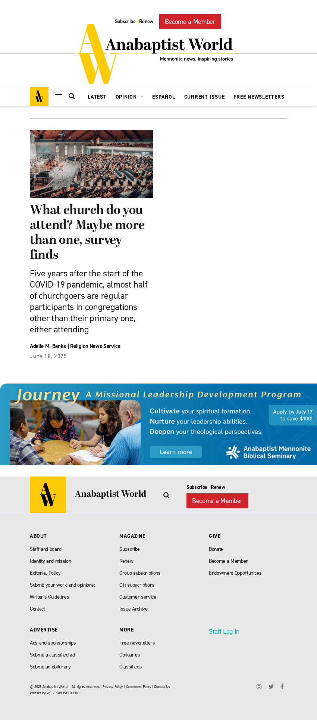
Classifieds (130, 666)
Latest (97, 96)
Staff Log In (224, 631)
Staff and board (46, 549)
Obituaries (129, 654)
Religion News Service (95, 346)
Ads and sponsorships (53, 642)
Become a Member (190, 21)
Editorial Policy (45, 573)
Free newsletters (137, 642)
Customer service (137, 596)
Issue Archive (133, 608)
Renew (146, 21)
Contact (37, 608)
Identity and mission (50, 561)
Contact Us (162, 686)
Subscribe (125, 21)
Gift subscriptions (137, 585)
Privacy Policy (113, 686)
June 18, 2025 (48, 356)
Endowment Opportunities (235, 573)
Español (163, 96)
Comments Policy (138, 686)
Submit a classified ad (52, 654)
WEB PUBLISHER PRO (63, 692)
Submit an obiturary (50, 666)
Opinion (130, 96)
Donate (216, 549)
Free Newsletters (258, 96)
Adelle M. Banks (48, 346)
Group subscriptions (140, 573)
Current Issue (204, 96)
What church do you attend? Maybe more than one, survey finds (87, 233)
